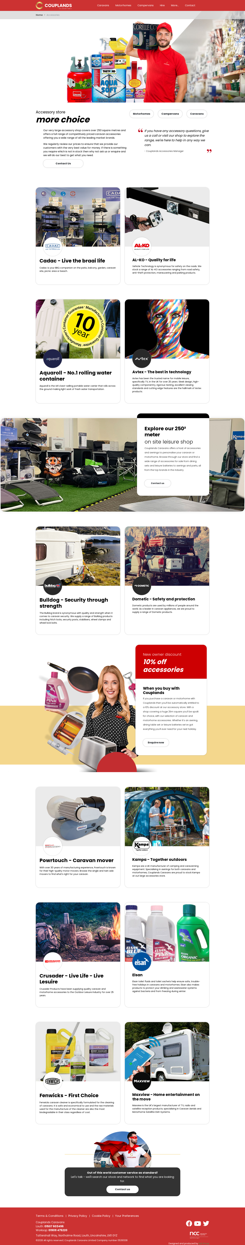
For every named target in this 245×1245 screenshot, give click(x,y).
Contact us (157, 483)
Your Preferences (127, 1216)
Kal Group (204, 1243)
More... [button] (175, 5)
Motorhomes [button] (123, 5)
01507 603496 (54, 1226)
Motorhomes (141, 114)
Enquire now (156, 742)
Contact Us (63, 163)
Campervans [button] (146, 5)
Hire (162, 5)
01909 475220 (57, 1230)
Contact (190, 5)
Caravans (197, 114)
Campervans (170, 114)
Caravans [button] (103, 5)
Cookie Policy (101, 1216)
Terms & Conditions (49, 1216)
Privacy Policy (77, 1216)
